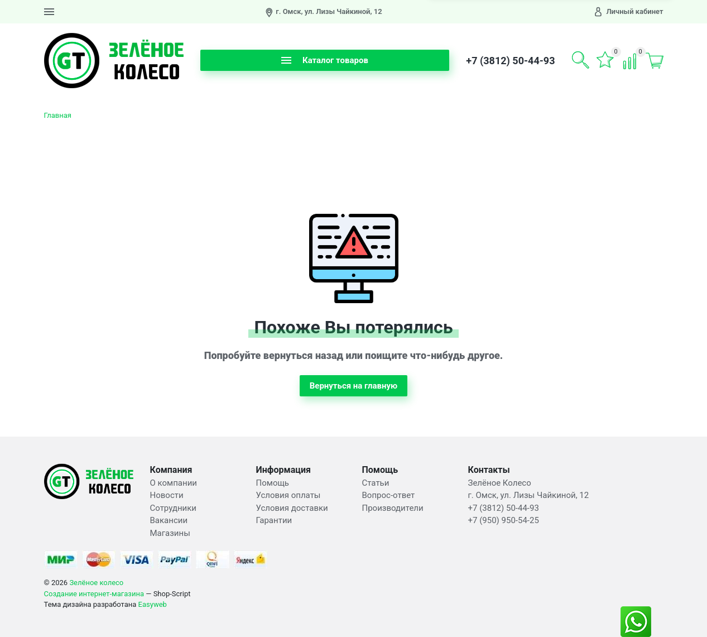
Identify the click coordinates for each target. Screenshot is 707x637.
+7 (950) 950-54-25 (503, 520)
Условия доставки (292, 508)
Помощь (273, 483)
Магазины (170, 533)
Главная (57, 115)
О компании (173, 483)
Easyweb (152, 604)
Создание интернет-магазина (94, 594)
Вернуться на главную (354, 386)
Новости (167, 495)
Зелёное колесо (96, 582)
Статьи (375, 483)
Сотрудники (173, 508)
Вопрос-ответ (388, 495)
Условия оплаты (288, 495)
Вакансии (169, 520)
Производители (393, 508)
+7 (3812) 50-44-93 (510, 60)
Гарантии (274, 520)
